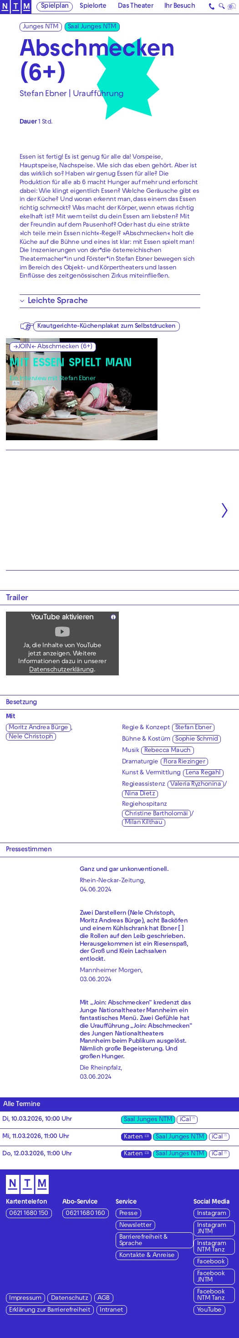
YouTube (209, 1310)
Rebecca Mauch (167, 751)
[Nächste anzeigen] (225, 510)
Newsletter (135, 1226)
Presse (128, 1214)
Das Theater (135, 7)
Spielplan (55, 7)
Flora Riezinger (184, 762)
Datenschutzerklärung (61, 670)
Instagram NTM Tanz (211, 1247)
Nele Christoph (31, 737)
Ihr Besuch (179, 7)
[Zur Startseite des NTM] (15, 7)
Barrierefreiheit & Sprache (143, 1241)
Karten (133, 1137)
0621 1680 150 (28, 1214)
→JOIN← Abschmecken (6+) (52, 347)
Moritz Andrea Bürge (38, 728)
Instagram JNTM (211, 1229)
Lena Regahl (203, 773)
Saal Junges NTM (92, 27)
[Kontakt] (212, 7)
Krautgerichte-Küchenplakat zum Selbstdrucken (106, 326)
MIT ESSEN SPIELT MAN (71, 364)
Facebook (210, 1262)
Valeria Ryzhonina (195, 784)
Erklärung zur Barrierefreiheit (49, 1310)
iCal (185, 1120)
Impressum (25, 1299)
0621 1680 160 (85, 1214)
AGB (103, 1299)
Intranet (111, 1310)
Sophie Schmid (196, 739)
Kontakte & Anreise (147, 1256)
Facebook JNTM (210, 1277)
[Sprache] (232, 7)
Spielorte (93, 7)
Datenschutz (69, 1299)
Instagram (211, 1214)
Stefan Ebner (193, 728)
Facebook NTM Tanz (210, 1295)
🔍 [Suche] (221, 7)
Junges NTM (40, 27)
